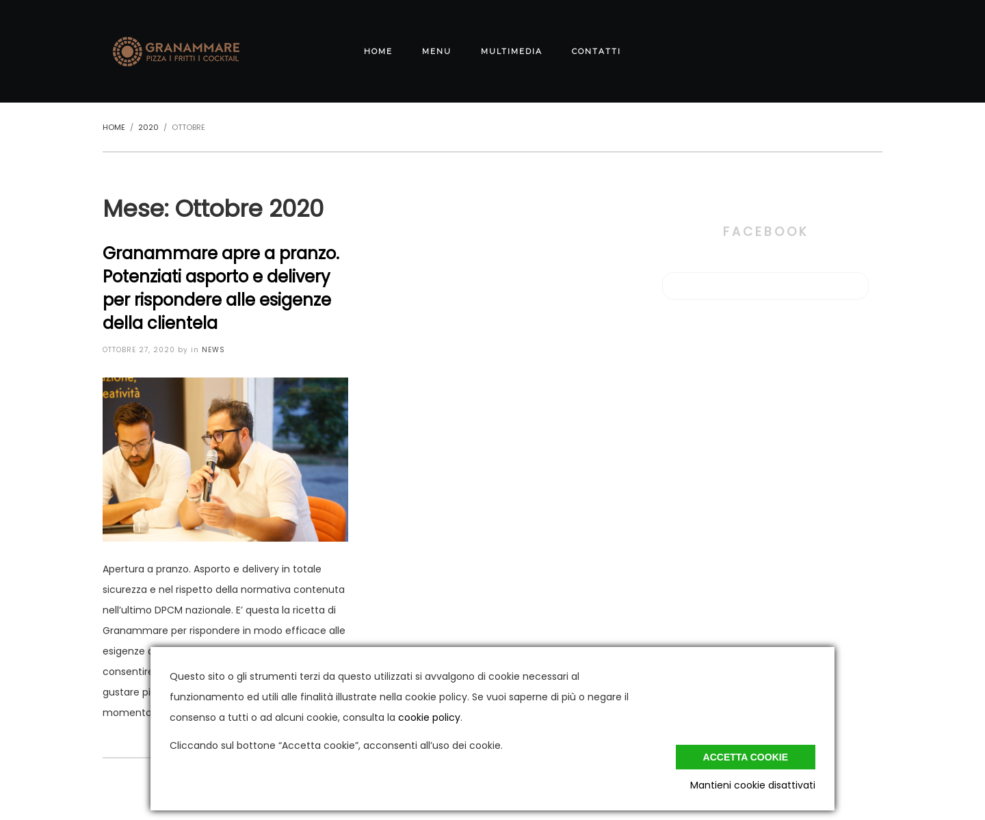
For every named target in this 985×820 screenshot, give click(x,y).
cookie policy (429, 717)
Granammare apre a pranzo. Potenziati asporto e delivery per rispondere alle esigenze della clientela (221, 288)
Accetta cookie (745, 757)
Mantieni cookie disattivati (752, 785)
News (213, 350)
